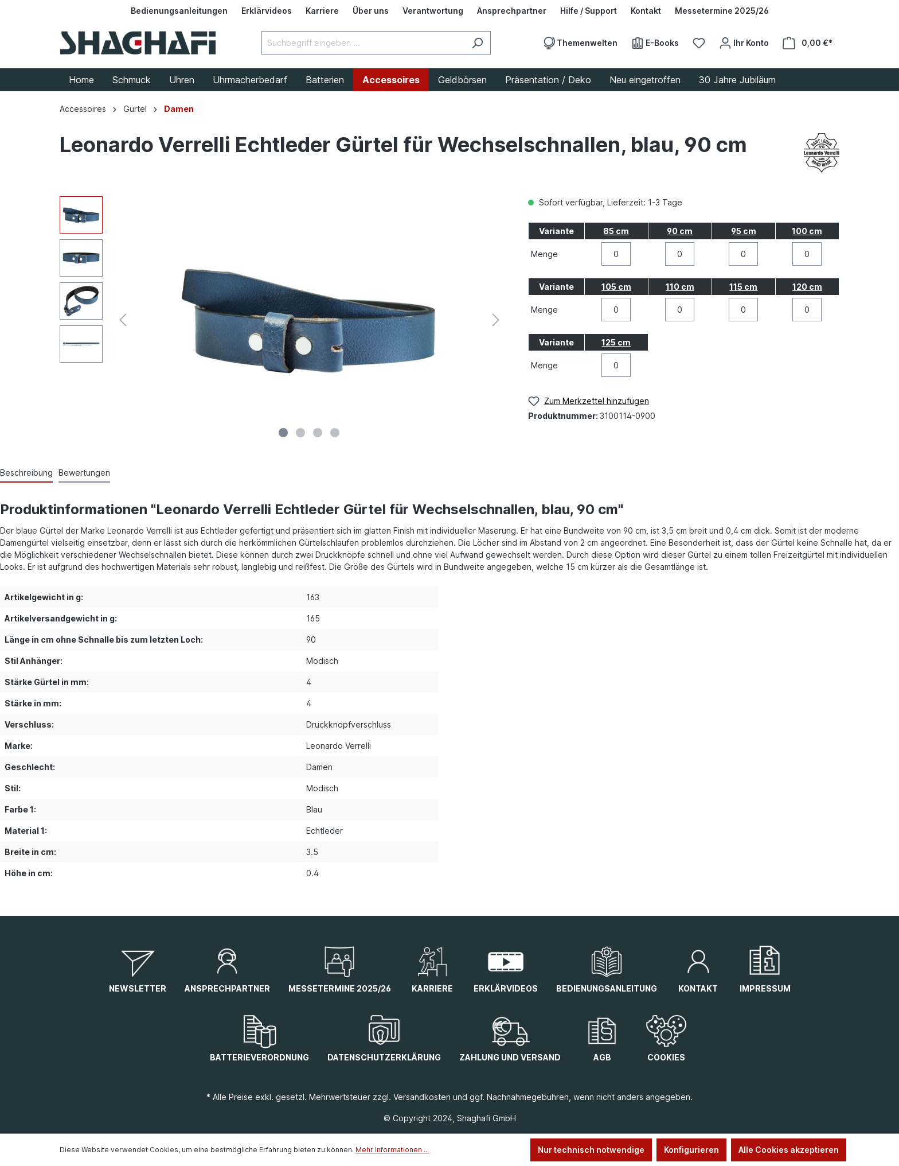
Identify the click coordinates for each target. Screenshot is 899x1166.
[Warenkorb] (807, 43)
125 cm (616, 342)
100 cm (807, 231)
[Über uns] (371, 11)
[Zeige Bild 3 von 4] (317, 432)
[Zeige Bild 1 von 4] (283, 432)
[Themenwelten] (580, 43)
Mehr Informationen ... (392, 1149)
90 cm (680, 231)
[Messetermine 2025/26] (722, 11)
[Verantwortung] (433, 11)
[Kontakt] (646, 11)
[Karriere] (322, 11)
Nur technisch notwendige (591, 1150)
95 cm (743, 231)
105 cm (616, 287)
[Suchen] (477, 43)
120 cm (807, 287)
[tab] (26, 473)
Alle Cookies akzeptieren (788, 1150)
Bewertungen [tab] (84, 472)
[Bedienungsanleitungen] (179, 11)
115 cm (743, 287)
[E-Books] (655, 43)
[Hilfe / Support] (588, 11)
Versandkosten (422, 1097)
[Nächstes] (496, 320)
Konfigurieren (691, 1150)
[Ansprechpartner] (511, 11)
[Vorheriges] (122, 320)
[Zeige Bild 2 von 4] (300, 432)
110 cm (680, 287)
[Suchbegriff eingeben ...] (362, 43)
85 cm (616, 231)
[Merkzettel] (699, 43)
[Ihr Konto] (744, 43)
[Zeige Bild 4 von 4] (334, 432)
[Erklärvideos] (266, 11)
